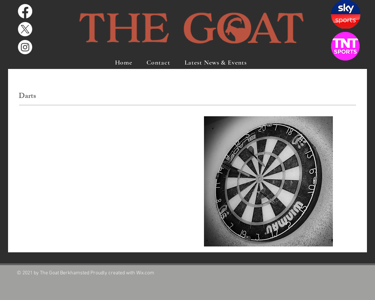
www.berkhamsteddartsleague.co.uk (61, 244)
